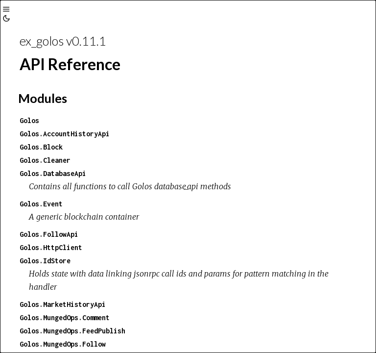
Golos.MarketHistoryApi (63, 304)
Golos (29, 120)
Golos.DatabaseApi (53, 173)
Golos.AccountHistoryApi (65, 133)
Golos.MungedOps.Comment (65, 317)
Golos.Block (41, 147)
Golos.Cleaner (45, 160)
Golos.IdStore (45, 260)
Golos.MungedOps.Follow (63, 344)
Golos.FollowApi (49, 234)
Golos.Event (41, 204)
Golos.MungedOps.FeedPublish (72, 331)
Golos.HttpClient (51, 247)
